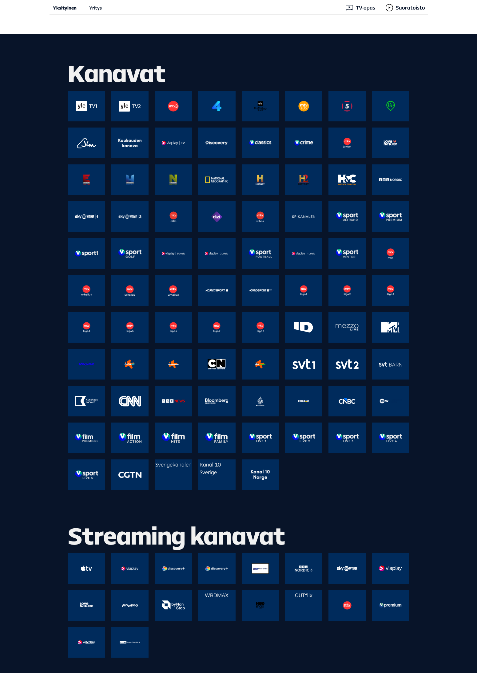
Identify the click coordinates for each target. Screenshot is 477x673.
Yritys (95, 7)
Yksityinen (65, 7)
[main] (238, 353)
